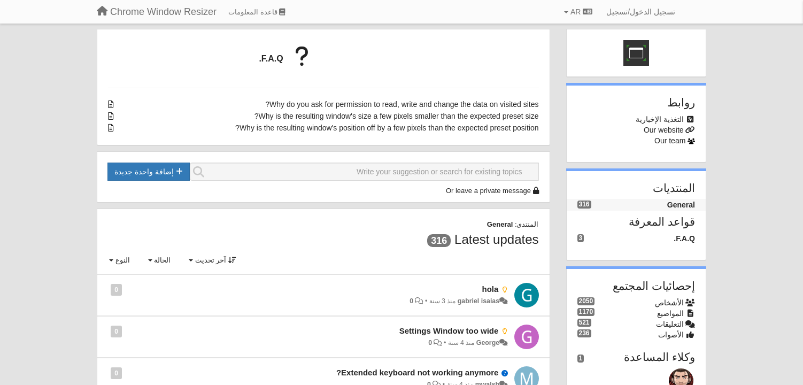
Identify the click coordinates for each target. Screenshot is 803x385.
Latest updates (496, 239)
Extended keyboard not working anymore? (417, 372)
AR (578, 11)
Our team (669, 140)
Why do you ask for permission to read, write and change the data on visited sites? (401, 104)
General (500, 224)
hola (490, 289)
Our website (664, 130)
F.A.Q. (271, 58)
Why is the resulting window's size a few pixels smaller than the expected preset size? (396, 116)
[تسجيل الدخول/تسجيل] (641, 12)
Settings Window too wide (449, 330)
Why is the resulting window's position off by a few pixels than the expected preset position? (386, 128)
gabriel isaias (478, 301)
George (487, 342)
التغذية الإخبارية (660, 119)
